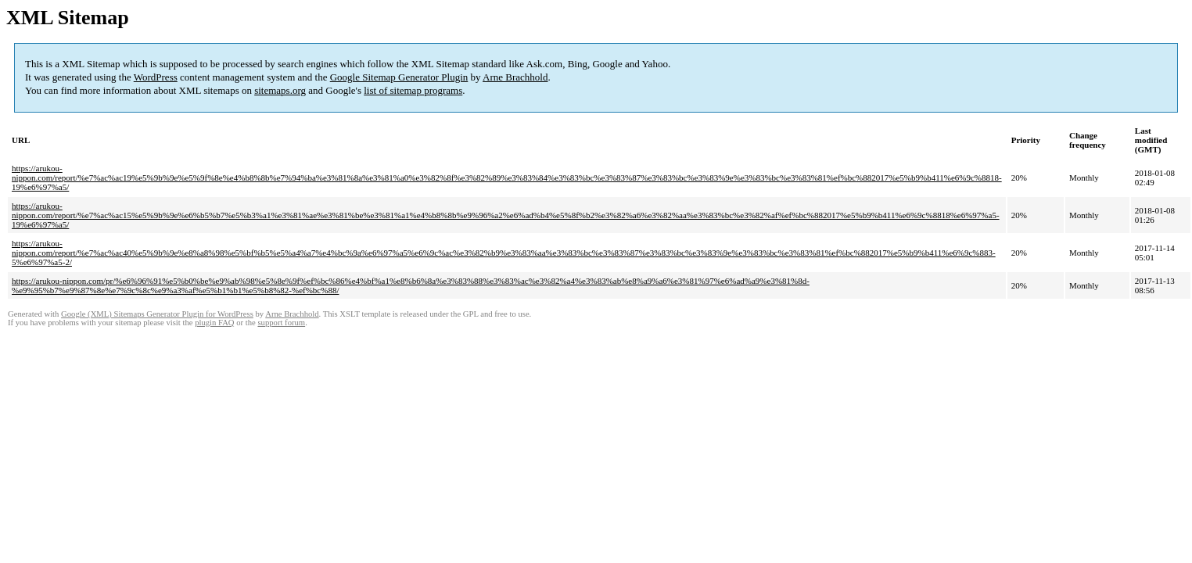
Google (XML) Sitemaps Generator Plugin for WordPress (157, 314)
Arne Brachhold (515, 77)
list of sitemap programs (413, 90)
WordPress (156, 77)
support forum (281, 322)
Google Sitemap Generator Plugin (399, 77)
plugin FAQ (214, 322)
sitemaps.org (280, 90)
